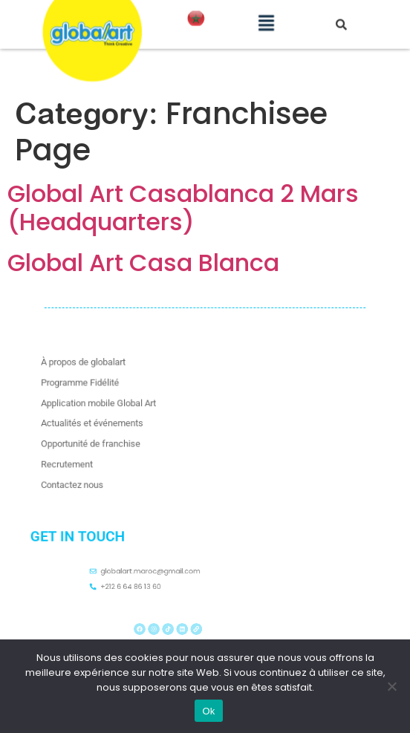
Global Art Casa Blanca (143, 262)
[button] (266, 15)
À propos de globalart (94, 368)
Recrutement (79, 461)
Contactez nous (84, 479)
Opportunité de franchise (101, 442)
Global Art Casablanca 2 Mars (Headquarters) (183, 207)
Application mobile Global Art (108, 405)
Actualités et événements (102, 424)
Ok (208, 711)
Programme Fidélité (91, 386)
